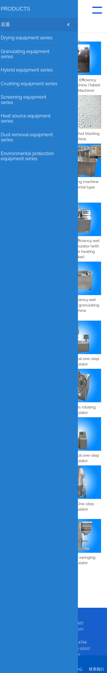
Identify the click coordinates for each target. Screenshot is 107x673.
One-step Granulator (28, 455)
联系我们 (96, 669)
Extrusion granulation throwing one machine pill (28, 85)
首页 (11, 669)
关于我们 (32, 669)
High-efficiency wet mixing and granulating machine (78, 305)
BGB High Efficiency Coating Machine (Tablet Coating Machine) (78, 85)
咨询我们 (53, 669)
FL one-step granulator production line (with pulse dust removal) (28, 509)
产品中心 (75, 669)
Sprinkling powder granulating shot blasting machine (28, 246)
